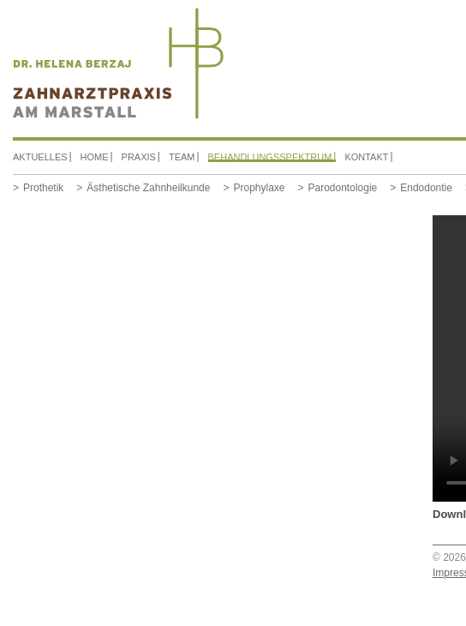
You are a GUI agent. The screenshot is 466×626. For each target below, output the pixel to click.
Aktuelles (40, 157)
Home (95, 157)
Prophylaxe (258, 188)
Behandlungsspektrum (270, 157)
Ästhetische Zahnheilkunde (148, 188)
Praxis (139, 157)
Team (182, 157)
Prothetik (43, 188)
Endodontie (426, 188)
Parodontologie (343, 188)
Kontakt (366, 157)
